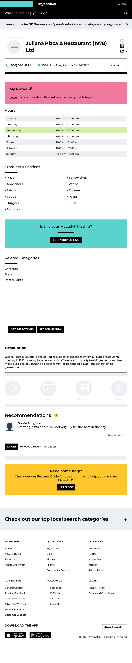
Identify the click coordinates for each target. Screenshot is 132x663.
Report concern (117, 435)
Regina (92, 553)
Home (8, 548)
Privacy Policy (96, 587)
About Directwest (15, 564)
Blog (49, 553)
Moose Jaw (94, 559)
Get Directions (22, 329)
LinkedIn (54, 604)
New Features (13, 553)
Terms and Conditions (101, 593)
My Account (53, 548)
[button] (122, 4)
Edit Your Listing (66, 240)
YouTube (53, 598)
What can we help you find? (26, 13)
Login (13, 97)
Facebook (54, 587)
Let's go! (66, 487)
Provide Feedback (15, 593)
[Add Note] (123, 46)
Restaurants (14, 280)
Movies (51, 559)
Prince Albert (96, 570)
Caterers (11, 269)
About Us (10, 559)
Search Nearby (50, 329)
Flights (51, 564)
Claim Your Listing (15, 598)
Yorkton (93, 564)
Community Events (58, 570)
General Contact (14, 587)
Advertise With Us (15, 604)
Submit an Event (14, 609)
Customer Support (15, 614)
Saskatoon (94, 548)
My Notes (18, 89)
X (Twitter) (54, 593)
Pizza (8, 274)
